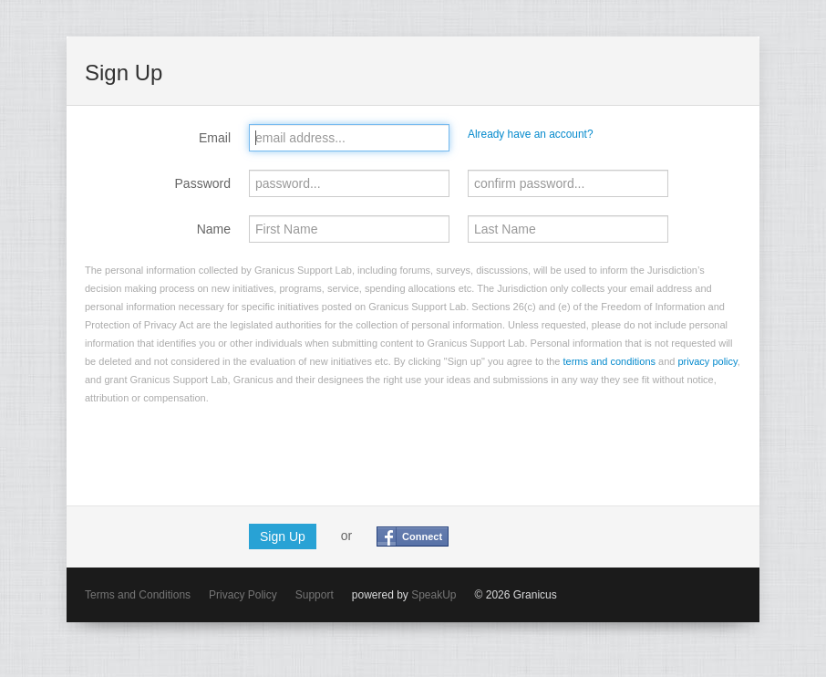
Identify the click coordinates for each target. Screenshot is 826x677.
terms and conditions (609, 361)
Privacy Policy (243, 594)
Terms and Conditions (138, 594)
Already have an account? (531, 134)
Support (314, 594)
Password (203, 183)
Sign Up (282, 536)
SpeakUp (433, 594)
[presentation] (223, 451)
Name (214, 229)
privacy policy (708, 361)
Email (215, 137)
